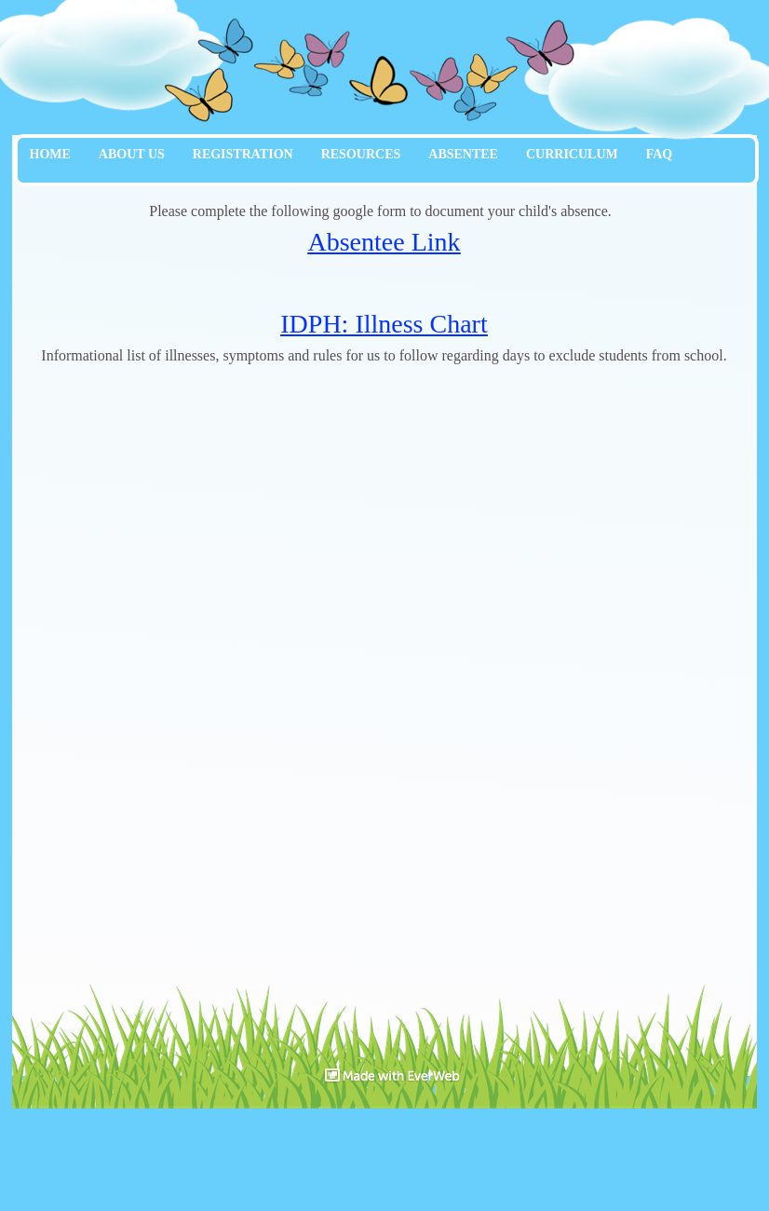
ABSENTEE (463, 154)
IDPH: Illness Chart (383, 323)
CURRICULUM (572, 154)
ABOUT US (132, 154)
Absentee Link (383, 241)
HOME (50, 154)
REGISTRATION (243, 154)
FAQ (659, 154)
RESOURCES (361, 154)
